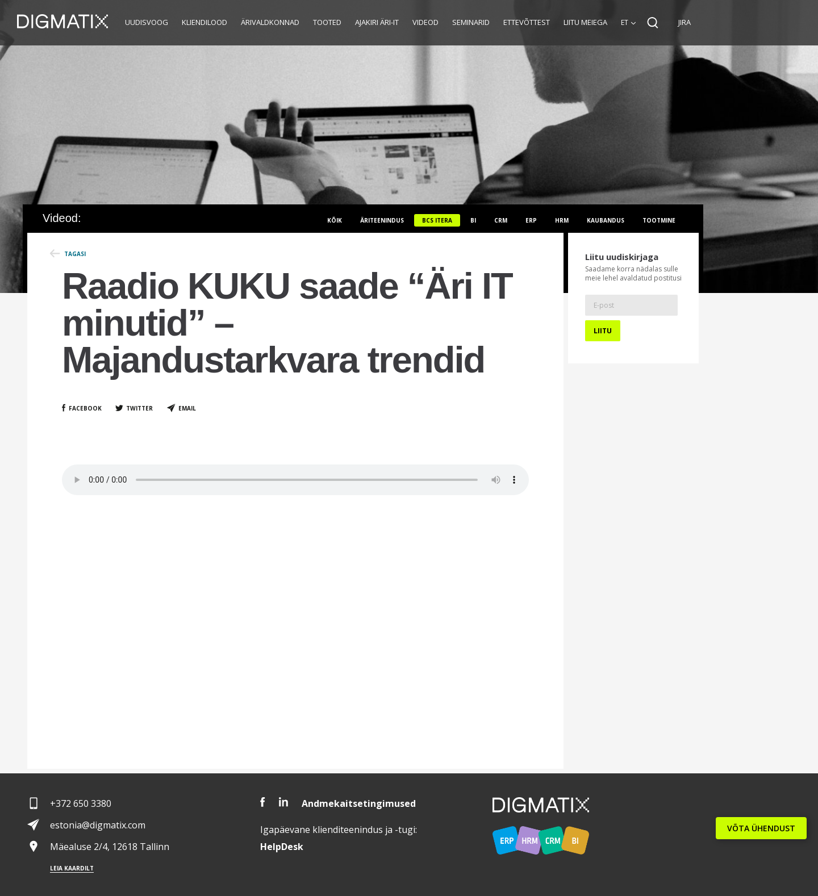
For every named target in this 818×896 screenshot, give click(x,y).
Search (652, 22)
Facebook (85, 408)
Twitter (139, 408)
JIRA (684, 22)
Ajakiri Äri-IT (377, 22)
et (624, 22)
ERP (531, 220)
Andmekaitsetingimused (359, 803)
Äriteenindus (382, 220)
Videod (425, 22)
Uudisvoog (146, 22)
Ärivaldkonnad (270, 22)
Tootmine (658, 220)
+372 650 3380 (80, 803)
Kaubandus (605, 220)
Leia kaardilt (72, 868)
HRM (562, 220)
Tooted (327, 22)
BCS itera (437, 220)
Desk (281, 846)
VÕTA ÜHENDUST (761, 828)
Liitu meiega (585, 22)
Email (187, 408)
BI (473, 220)
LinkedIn (283, 802)
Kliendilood (204, 22)
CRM (500, 220)
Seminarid (471, 22)
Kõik (334, 220)
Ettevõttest (526, 22)
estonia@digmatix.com (97, 825)
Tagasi (75, 254)
